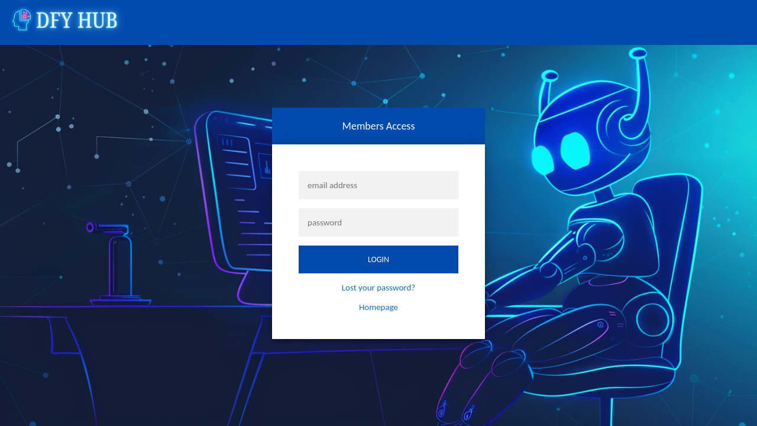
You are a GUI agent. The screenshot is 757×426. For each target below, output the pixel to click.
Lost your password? (378, 287)
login (378, 259)
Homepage (378, 307)
